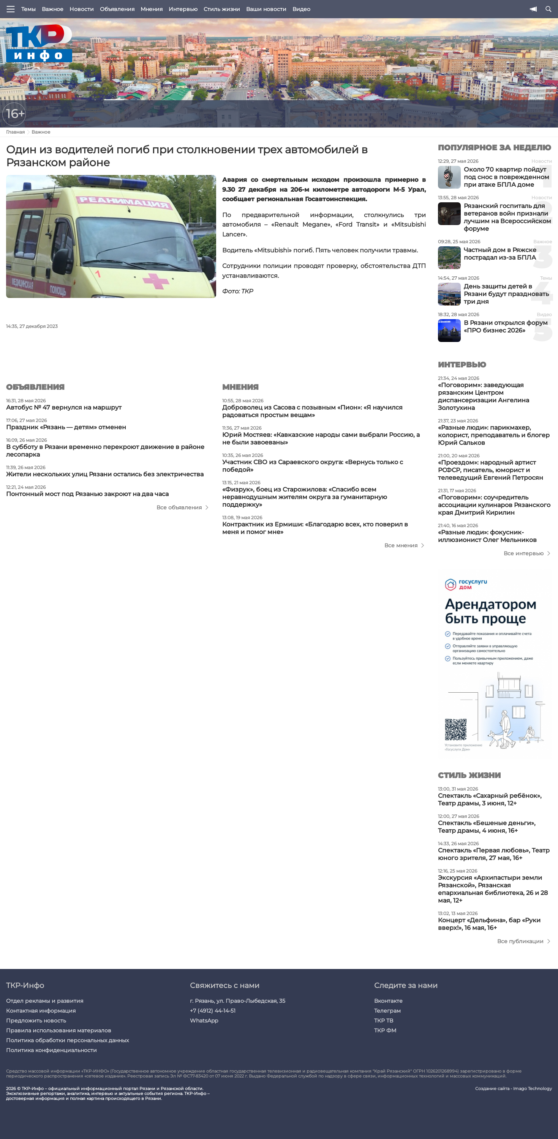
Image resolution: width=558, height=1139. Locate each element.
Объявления (117, 9)
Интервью (183, 9)
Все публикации (520, 941)
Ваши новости (266, 9)
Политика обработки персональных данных (67, 1040)
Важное (52, 9)
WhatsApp (204, 1020)
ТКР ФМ (385, 1030)
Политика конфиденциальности (51, 1050)
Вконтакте (388, 1000)
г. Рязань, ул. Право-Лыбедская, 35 (237, 1000)
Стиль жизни (222, 9)
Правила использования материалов (58, 1030)
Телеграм (387, 1010)
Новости (82, 9)
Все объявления (179, 507)
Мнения (152, 9)
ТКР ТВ (383, 1020)
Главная (15, 132)
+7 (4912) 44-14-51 (213, 1010)
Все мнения (400, 545)
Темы (28, 9)
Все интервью (524, 553)
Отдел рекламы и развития (44, 1000)
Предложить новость (36, 1020)
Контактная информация (41, 1010)
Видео (301, 9)
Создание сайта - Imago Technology (513, 1088)
